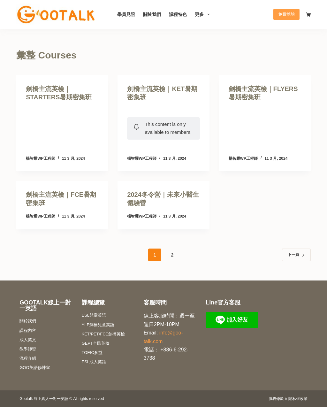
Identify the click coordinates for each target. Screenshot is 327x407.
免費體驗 (286, 14)
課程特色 (178, 14)
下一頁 (296, 254)
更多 (203, 14)
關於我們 (152, 14)
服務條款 (276, 398)
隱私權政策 (298, 398)
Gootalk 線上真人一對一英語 (43, 398)
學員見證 (126, 14)
